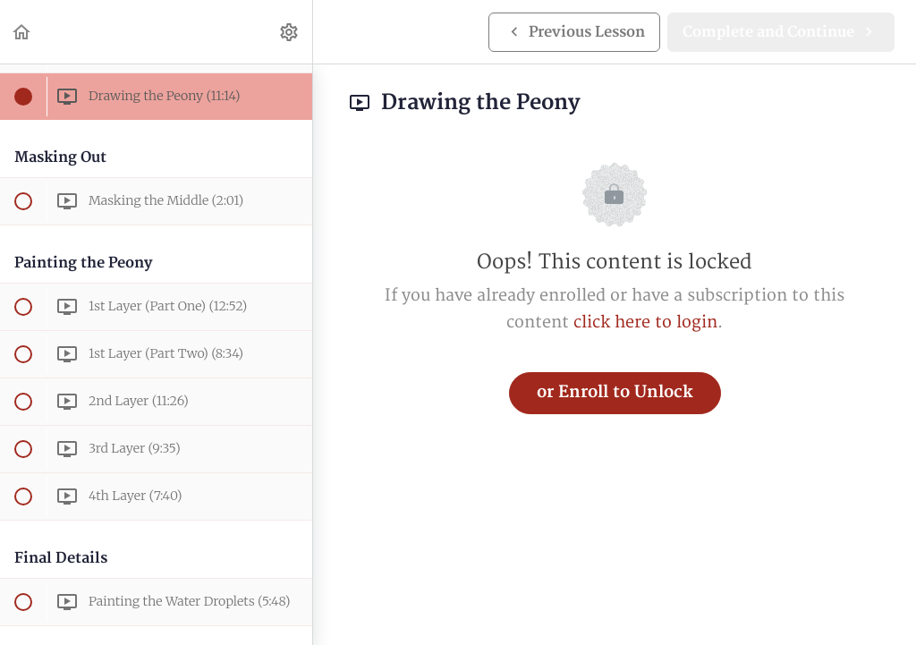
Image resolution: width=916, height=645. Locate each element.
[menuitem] (289, 32)
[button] (22, 32)
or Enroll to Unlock (615, 392)
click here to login (645, 322)
